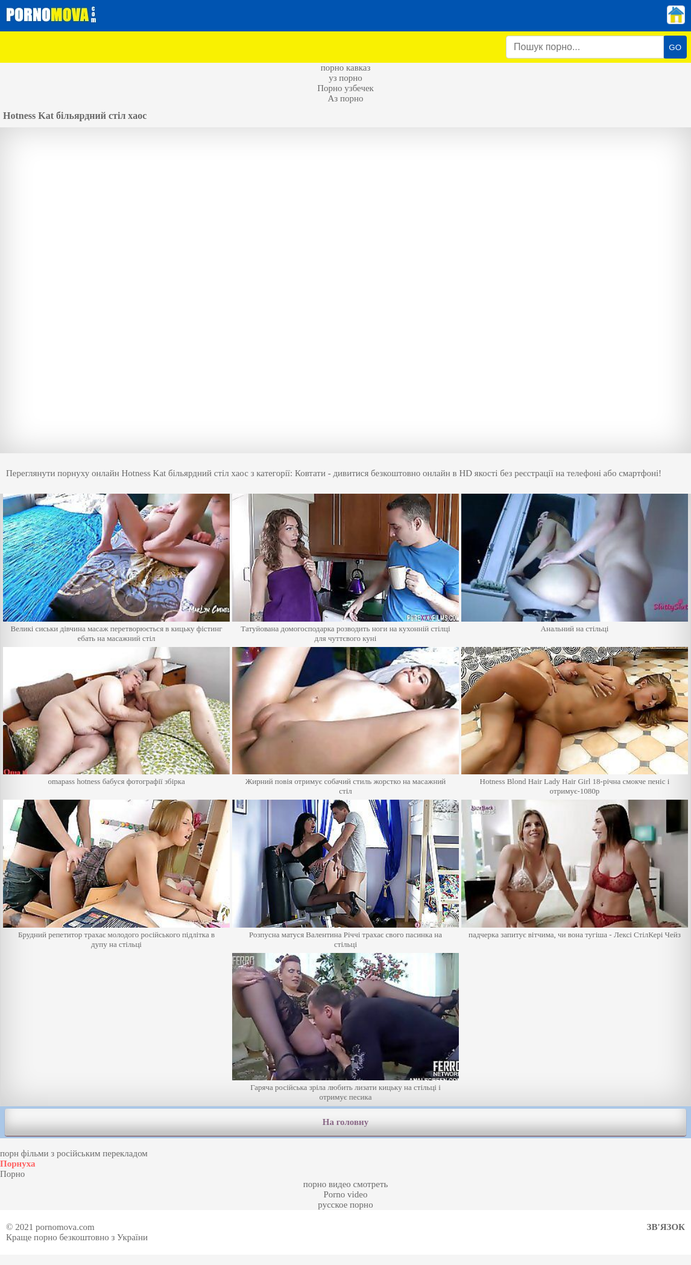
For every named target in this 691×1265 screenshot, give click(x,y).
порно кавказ (346, 67)
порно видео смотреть (345, 1184)
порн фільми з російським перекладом (74, 1153)
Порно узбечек (345, 88)
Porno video (346, 1194)
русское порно (345, 1204)
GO (675, 47)
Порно (12, 1174)
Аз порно (345, 98)
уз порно (345, 78)
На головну (345, 1122)
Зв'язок (666, 1227)
